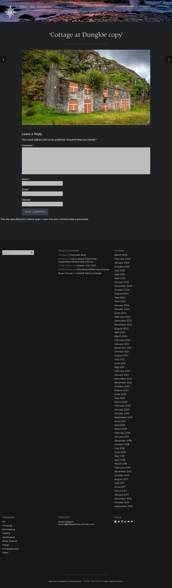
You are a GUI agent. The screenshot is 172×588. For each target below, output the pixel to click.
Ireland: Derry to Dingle (89, 273)
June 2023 (120, 313)
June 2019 (120, 421)
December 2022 (123, 321)
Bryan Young (65, 273)
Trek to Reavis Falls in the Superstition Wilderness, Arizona (77, 260)
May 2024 (119, 297)
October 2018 (121, 444)
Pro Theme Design (114, 581)
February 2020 (122, 406)
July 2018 (119, 448)
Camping (7, 525)
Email (25, 189)
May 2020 (119, 398)
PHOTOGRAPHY (104, 6)
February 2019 (122, 433)
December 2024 (123, 286)
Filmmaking (8, 529)
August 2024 (121, 294)
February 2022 (122, 340)
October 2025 (122, 266)
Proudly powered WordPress (64, 581)
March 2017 (120, 491)
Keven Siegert (66, 521)
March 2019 (120, 429)
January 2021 (121, 375)
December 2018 (123, 440)
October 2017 (121, 475)
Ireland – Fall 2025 (86, 265)
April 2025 (119, 278)
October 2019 (121, 413)
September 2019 (123, 417)
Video (5, 552)
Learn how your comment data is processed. (65, 219)
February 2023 (122, 317)
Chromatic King (77, 255)
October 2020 (122, 386)
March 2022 (120, 336)
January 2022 (121, 344)
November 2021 (123, 348)
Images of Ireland (125, 6)
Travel (5, 545)
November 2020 (123, 382)
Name (25, 179)
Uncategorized (10, 549)
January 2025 (121, 282)
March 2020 (121, 402)
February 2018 (122, 468)
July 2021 (119, 359)
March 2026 (120, 255)
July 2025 (119, 270)
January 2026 (121, 263)
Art (4, 521)
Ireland (6, 533)
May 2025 (119, 274)
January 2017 (121, 494)
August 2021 (121, 355)
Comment (27, 145)
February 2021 (122, 371)
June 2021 (120, 363)
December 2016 (122, 498)
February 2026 (122, 259)
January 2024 (121, 305)
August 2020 (121, 390)
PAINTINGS (87, 6)
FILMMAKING (71, 6)
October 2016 (121, 502)
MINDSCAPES (145, 6)
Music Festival (9, 541)
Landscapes (8, 537)
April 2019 (119, 425)
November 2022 (123, 324)
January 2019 (121, 436)
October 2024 (122, 290)
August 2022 (121, 328)
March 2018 (120, 464)
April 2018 (119, 460)
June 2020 (120, 394)
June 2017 (120, 487)
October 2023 (122, 309)
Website (26, 200)
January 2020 (121, 410)
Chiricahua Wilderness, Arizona (92, 269)
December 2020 (123, 379)
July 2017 (119, 483)
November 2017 (123, 471)
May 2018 (119, 456)
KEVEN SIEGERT (163, 6)
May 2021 (119, 367)
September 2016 (123, 506)
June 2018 (120, 452)
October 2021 (121, 352)
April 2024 (120, 301)
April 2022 (120, 332)
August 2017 (121, 479)
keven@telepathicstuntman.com (76, 524)
